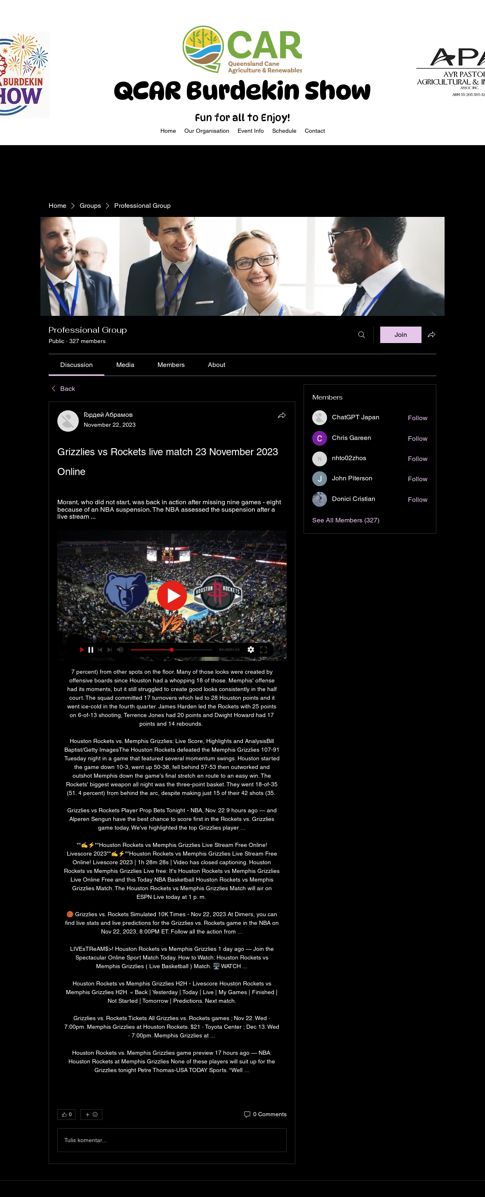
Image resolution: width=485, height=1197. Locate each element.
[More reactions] (91, 1114)
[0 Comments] (265, 1114)
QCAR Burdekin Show (242, 91)
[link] (76, 365)
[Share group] (431, 334)
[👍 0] (66, 1114)
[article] (172, 783)
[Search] (362, 335)
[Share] (282, 415)
